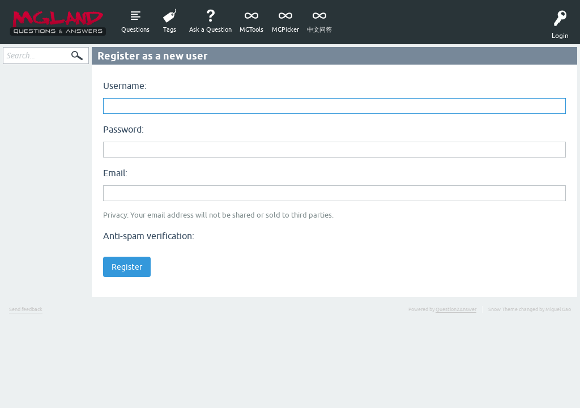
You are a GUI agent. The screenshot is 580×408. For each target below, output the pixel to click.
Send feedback (25, 309)
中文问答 (319, 29)
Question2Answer (456, 309)
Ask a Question (210, 29)
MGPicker (285, 29)
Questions (135, 29)
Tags (169, 29)
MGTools (251, 29)
